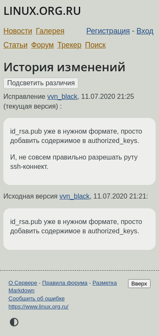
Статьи (15, 45)
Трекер (69, 45)
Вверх (139, 283)
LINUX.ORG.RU (42, 10)
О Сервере (22, 283)
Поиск (95, 45)
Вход (145, 31)
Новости (17, 31)
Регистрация (108, 31)
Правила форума (65, 283)
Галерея (50, 31)
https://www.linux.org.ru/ (38, 306)
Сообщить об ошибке (36, 298)
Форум (42, 45)
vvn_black (62, 96)
